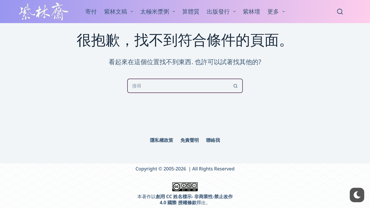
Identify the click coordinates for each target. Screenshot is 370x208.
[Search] (340, 11)
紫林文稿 (119, 11)
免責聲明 (189, 140)
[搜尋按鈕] (235, 86)
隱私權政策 (161, 140)
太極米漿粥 (158, 11)
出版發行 (222, 11)
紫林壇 (251, 11)
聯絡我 (213, 140)
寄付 (91, 11)
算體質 (190, 11)
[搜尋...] (177, 86)
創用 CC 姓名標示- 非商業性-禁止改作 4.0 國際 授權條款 (194, 199)
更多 (277, 11)
